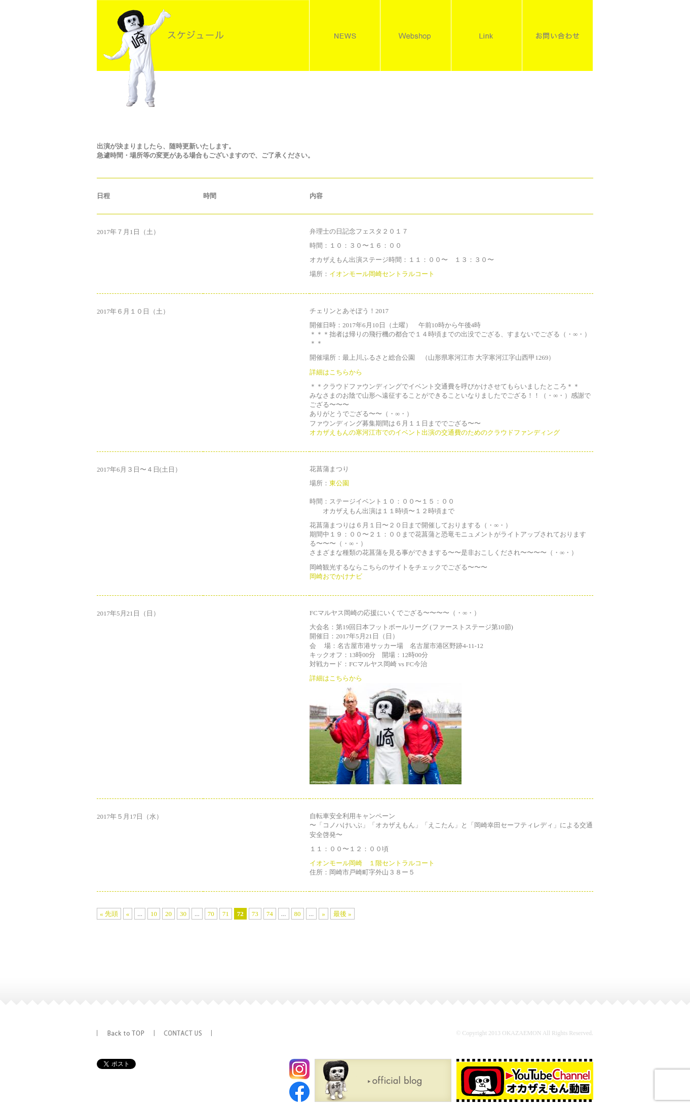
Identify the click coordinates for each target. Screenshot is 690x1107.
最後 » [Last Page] (342, 914)
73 (255, 914)
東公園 (339, 483)
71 (225, 914)
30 (183, 914)
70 (211, 914)
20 (168, 914)
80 (297, 914)
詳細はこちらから (336, 372)
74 (269, 914)
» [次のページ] (323, 914)
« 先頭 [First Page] (109, 914)
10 (153, 914)
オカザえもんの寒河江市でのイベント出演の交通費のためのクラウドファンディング (435, 432)
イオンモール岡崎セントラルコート (382, 274)
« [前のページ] (128, 914)
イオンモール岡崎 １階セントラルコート (372, 863)
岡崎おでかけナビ (336, 576)
